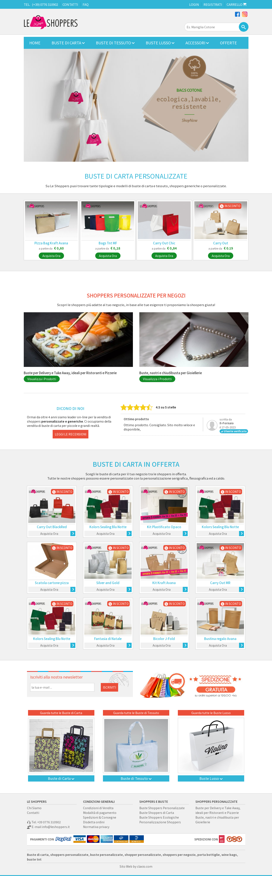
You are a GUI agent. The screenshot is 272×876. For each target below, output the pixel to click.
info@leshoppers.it (56, 827)
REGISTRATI (213, 4)
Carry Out (220, 243)
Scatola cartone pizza (52, 582)
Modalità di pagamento (99, 812)
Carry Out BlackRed (52, 527)
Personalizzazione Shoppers (160, 822)
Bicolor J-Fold (164, 638)
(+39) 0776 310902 (45, 4)
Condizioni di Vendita (98, 808)
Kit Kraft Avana (164, 582)
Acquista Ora (51, 256)
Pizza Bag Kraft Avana (51, 243)
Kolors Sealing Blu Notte (107, 527)
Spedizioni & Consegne (99, 817)
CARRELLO (236, 4)
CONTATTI (70, 4)
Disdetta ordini (93, 822)
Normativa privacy (96, 827)
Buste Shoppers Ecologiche (159, 817)
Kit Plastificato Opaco (164, 527)
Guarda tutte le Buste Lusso (211, 713)
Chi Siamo (34, 808)
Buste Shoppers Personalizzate (162, 808)
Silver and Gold (107, 582)
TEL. (27, 4)
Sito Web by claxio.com (136, 866)
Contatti (33, 812)
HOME (34, 42)
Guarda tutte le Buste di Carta (61, 713)
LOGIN (194, 4)
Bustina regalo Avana (220, 638)
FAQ (86, 4)
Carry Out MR (220, 582)
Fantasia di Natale (108, 638)
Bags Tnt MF (108, 243)
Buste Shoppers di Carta (156, 812)
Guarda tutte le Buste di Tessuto (136, 713)
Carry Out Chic (164, 243)
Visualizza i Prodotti (41, 379)
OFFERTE (228, 42)
